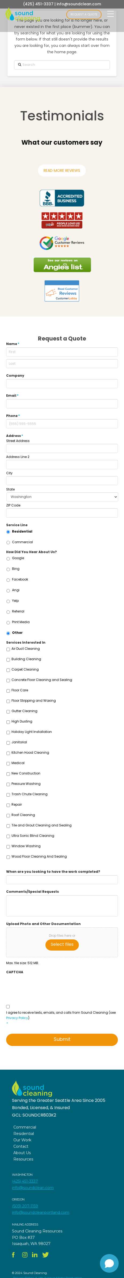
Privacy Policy (17, 1018)
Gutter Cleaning (24, 711)
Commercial (22, 542)
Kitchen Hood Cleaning (30, 752)
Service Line (17, 525)
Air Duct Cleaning (25, 648)
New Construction (25, 773)
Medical (18, 763)
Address (14, 436)
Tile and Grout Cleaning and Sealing (41, 825)
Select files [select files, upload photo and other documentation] (62, 944)
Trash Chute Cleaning (29, 794)
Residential (22, 531)
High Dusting (21, 721)
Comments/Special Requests (32, 892)
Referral (18, 611)
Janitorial (19, 742)
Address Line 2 (17, 457)
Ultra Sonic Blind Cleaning (32, 835)
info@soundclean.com (79, 4)
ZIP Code (13, 505)
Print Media (21, 622)
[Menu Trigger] (110, 14)
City (9, 473)
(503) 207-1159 (25, 1206)
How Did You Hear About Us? (31, 552)
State (10, 489)
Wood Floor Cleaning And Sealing (39, 856)
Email (12, 395)
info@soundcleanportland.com (40, 1212)
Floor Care (19, 690)
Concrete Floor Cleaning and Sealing (41, 679)
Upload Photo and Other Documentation (43, 924)
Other (17, 632)
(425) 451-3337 (38, 4)
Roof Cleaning (23, 815)
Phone (13, 416)
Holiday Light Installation (31, 731)
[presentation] (46, 986)
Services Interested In (25, 642)
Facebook (20, 579)
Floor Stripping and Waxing (33, 700)
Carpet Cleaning (25, 669)
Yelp (15, 600)
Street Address (18, 441)
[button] (21, 155)
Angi (16, 590)
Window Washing (26, 846)
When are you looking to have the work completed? (53, 872)
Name (13, 344)
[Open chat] (109, 1263)
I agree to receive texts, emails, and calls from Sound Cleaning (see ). (62, 1018)
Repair (16, 804)
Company (15, 376)
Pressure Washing (26, 783)
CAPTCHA (14, 972)
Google (18, 558)
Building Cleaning (26, 659)
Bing (16, 568)
